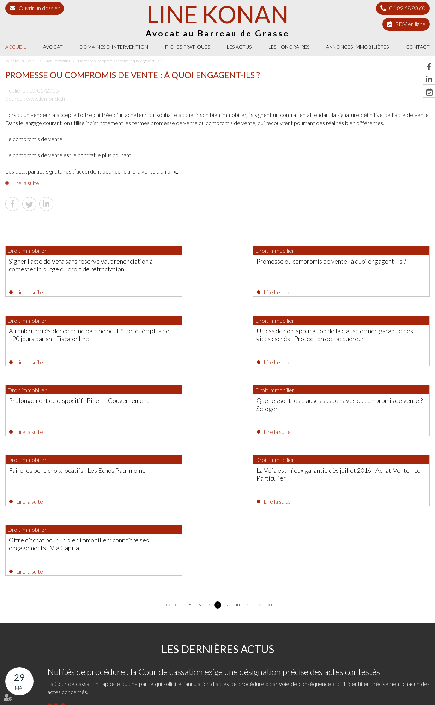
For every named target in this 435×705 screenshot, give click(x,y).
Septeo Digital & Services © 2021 (34, 701)
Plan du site (252, 686)
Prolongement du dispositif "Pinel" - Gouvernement (207, 337)
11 (246, 472)
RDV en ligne (410, 23)
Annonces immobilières (357, 47)
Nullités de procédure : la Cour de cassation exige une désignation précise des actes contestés (213, 539)
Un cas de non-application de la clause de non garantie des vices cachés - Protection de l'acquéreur (66, 340)
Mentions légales (282, 686)
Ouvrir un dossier (39, 8)
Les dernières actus (217, 516)
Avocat (53, 47)
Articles (399, 686)
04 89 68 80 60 (407, 8)
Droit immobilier (57, 61)
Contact (418, 47)
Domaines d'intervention (113, 47)
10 (237, 472)
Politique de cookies (371, 686)
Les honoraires (288, 47)
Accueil (15, 47)
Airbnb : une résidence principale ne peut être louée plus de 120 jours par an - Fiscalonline (362, 268)
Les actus (239, 47)
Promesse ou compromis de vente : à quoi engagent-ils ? (120, 61)
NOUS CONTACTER (333, 645)
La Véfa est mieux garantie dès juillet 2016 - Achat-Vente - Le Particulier (217, 409)
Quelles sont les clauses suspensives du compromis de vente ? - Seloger (360, 337)
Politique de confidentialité (325, 686)
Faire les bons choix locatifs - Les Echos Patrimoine (62, 409)
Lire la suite (25, 183)
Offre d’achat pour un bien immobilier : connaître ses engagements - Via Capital (361, 409)
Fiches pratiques (187, 47)
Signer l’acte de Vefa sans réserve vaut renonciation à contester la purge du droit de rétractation (65, 268)
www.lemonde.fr (46, 98)
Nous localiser (333, 659)
